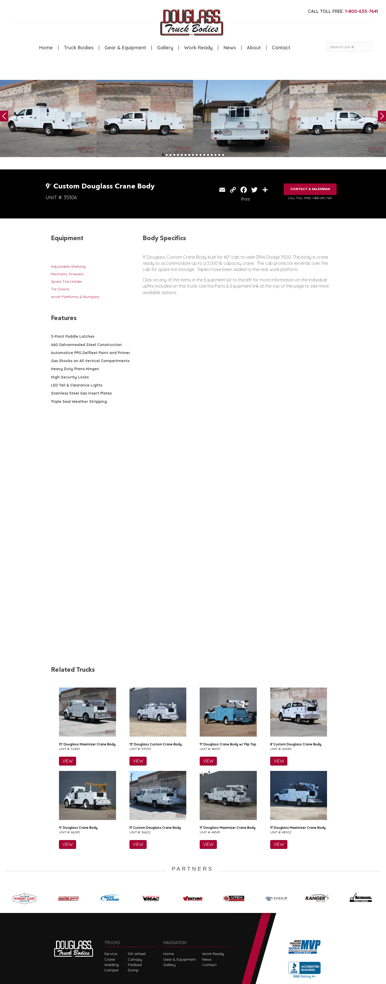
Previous (4, 116)
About (254, 47)
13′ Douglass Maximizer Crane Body (87, 698)
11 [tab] (200, 155)
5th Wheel (137, 907)
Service (110, 907)
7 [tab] (185, 155)
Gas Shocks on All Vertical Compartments (90, 360)
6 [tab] (181, 155)
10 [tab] (196, 155)
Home (46, 47)
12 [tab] (204, 155)
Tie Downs (60, 289)
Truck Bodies (79, 47)
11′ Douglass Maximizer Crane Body (227, 781)
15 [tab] (215, 155)
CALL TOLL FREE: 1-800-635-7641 (310, 198)
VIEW (67, 714)
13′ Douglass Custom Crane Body (155, 698)
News (230, 47)
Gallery (165, 47)
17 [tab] (223, 155)
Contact (281, 47)
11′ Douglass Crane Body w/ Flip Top (228, 698)
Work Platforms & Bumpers (75, 296)
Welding (111, 918)
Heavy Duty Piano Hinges (75, 368)
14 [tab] (211, 155)
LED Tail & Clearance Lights (76, 385)
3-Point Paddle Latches (72, 336)
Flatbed (135, 918)
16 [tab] (219, 155)
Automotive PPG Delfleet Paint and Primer (90, 352)
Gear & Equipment (125, 47)
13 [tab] (208, 155)
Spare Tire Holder (66, 281)
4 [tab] (174, 155)
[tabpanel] (48, 118)
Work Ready (198, 47)
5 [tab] (178, 155)
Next (382, 116)
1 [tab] (163, 155)
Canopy (135, 912)
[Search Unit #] (349, 46)
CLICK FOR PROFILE (304, 944)
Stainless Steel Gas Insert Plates (81, 393)
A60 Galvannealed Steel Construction (86, 344)
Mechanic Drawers (67, 274)
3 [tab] (170, 155)
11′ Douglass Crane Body (78, 781)
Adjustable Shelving (68, 266)
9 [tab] (193, 155)
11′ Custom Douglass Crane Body (155, 781)
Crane (109, 912)
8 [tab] (189, 155)
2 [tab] (166, 155)
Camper (111, 923)
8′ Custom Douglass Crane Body (296, 698)
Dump (133, 923)
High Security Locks (70, 377)
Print (245, 199)
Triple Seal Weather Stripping (79, 401)
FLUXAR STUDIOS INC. (186, 977)
